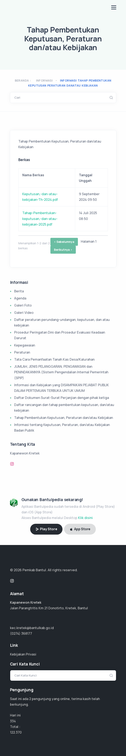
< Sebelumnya (64, 242)
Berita (19, 291)
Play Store (46, 529)
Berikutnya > (63, 250)
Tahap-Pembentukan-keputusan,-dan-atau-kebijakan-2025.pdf (39, 218)
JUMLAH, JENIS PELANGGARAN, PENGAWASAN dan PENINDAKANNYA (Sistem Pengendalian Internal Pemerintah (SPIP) (61, 372)
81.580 (15, 732)
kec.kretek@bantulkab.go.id (32, 628)
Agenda (20, 298)
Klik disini (85, 517)
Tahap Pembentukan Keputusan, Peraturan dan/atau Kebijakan (63, 417)
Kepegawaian (24, 345)
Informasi (44, 80)
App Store (80, 529)
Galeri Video (24, 312)
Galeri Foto (23, 305)
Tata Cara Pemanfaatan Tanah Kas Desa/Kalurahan (54, 359)
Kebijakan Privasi (23, 654)
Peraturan (22, 352)
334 (13, 721)
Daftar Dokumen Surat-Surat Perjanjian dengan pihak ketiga (61, 397)
